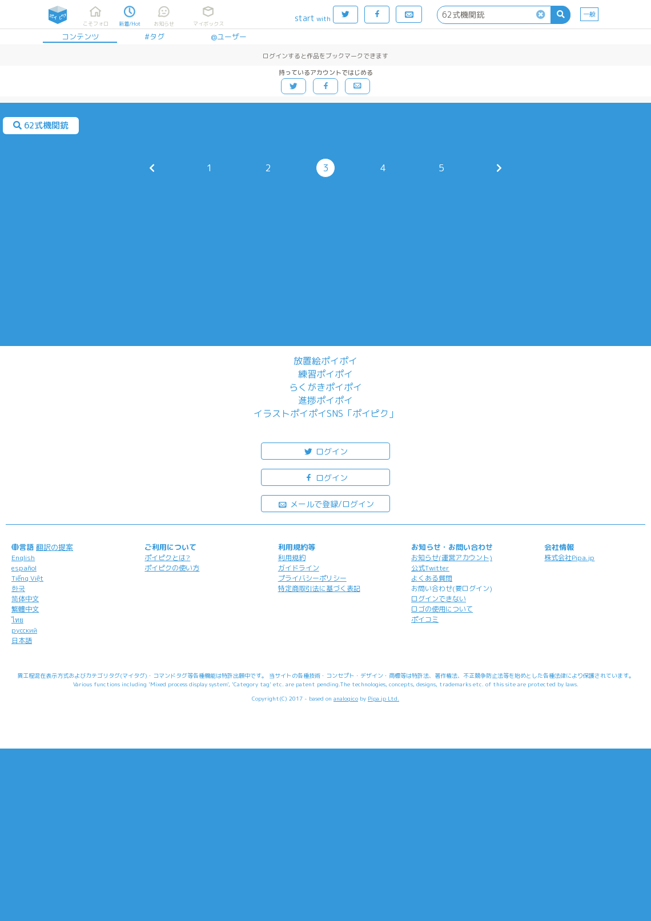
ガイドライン (298, 568)
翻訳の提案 (54, 547)
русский (24, 630)
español (24, 568)
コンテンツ (80, 36)
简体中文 (25, 599)
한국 (18, 588)
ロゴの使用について (442, 609)
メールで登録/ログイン (326, 503)
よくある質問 (431, 578)
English (23, 557)
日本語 (21, 640)
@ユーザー (229, 36)
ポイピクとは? (167, 557)
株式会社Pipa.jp (569, 557)
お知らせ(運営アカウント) (451, 557)
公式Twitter (430, 568)
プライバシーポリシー (312, 578)
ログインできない (438, 599)
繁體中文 (25, 609)
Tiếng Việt (27, 578)
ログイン (325, 451)
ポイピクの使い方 (171, 568)
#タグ (154, 36)
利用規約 (292, 557)
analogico (345, 698)
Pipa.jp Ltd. (383, 698)
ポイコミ (425, 619)
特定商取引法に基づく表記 (319, 588)
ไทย (17, 620)
